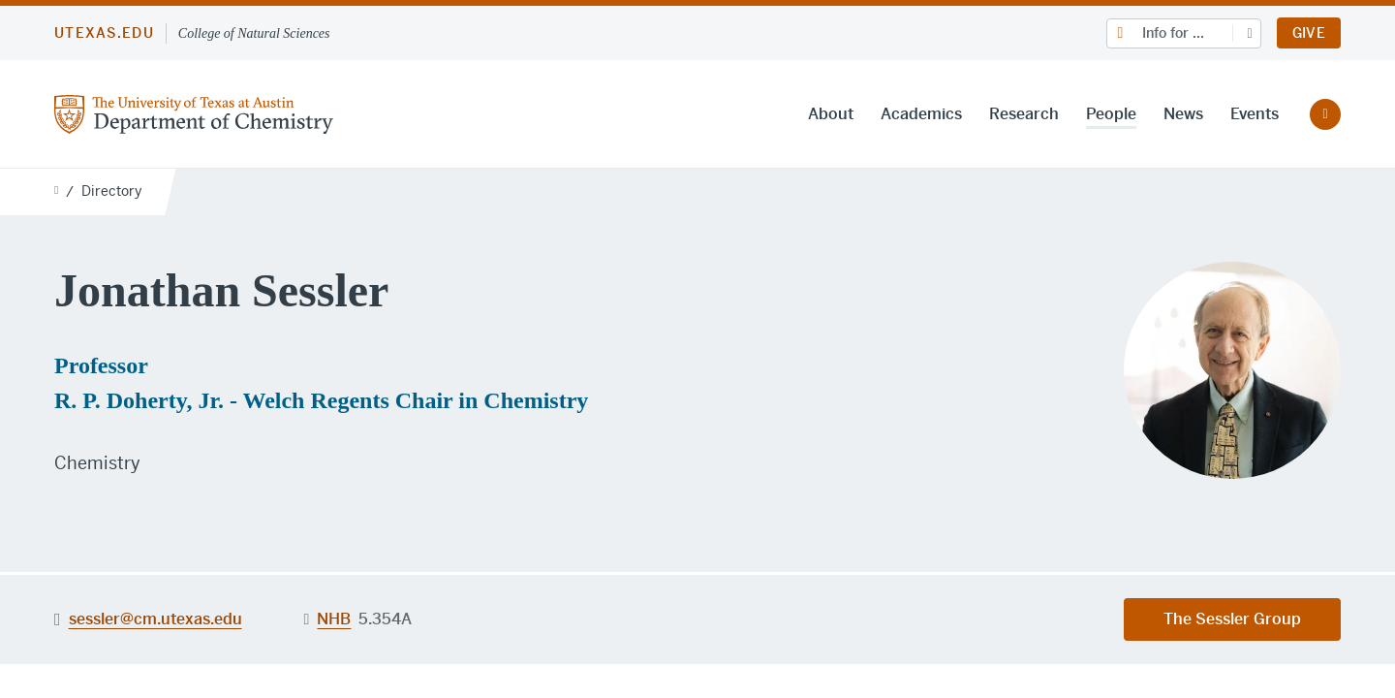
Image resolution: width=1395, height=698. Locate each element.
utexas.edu (104, 33)
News (1183, 114)
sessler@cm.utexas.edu (155, 618)
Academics (921, 114)
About (830, 114)
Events (1254, 114)
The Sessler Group (1232, 619)
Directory (111, 191)
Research (1024, 114)
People (1111, 114)
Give (1308, 33)
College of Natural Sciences (254, 33)
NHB (334, 619)
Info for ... (1173, 33)
